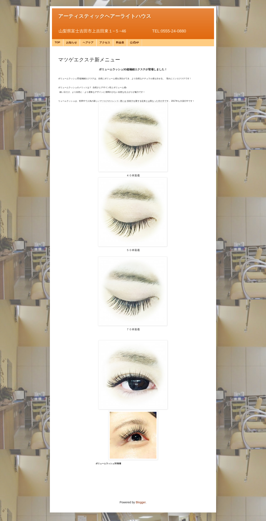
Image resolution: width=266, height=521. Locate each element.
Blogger (140, 502)
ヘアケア (88, 42)
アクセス (104, 42)
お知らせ (71, 42)
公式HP (134, 42)
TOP (57, 42)
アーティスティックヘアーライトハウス (104, 16)
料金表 (120, 42)
